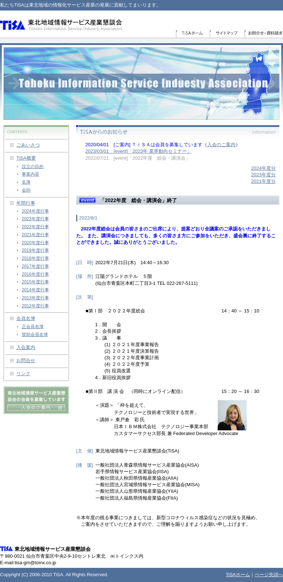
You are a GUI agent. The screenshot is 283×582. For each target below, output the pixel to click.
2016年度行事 (35, 274)
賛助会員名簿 (35, 334)
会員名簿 (25, 318)
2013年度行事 (35, 297)
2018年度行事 (35, 258)
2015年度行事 (35, 281)
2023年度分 (263, 174)
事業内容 (30, 174)
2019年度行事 (35, 250)
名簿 (26, 182)
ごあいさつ (28, 145)
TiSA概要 (26, 158)
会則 (26, 190)
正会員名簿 (33, 326)
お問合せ (25, 360)
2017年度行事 (35, 266)
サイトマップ (227, 34)
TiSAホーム (193, 34)
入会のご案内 (221, 144)
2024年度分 (263, 168)
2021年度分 (263, 181)
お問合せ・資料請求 (264, 34)
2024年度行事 (35, 211)
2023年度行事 (35, 218)
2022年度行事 (35, 226)
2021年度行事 (35, 234)
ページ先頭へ (269, 574)
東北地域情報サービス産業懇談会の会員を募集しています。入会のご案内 (36, 400)
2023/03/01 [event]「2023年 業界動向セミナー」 (138, 151)
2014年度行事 (35, 289)
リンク (23, 373)
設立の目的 (33, 166)
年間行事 (25, 203)
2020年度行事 (35, 242)
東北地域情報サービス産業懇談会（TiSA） (61, 24)
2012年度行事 (35, 305)
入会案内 (25, 347)
